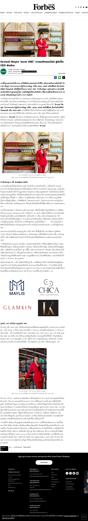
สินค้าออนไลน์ (27, 447)
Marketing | (17, 71)
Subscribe (44, 462)
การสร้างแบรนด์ (17, 447)
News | (10, 71)
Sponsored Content (29, 71)
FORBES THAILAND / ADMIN (16, 69)
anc (10, 447)
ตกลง (83, 517)
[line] (59, 78)
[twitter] (63, 78)
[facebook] (55, 78)
